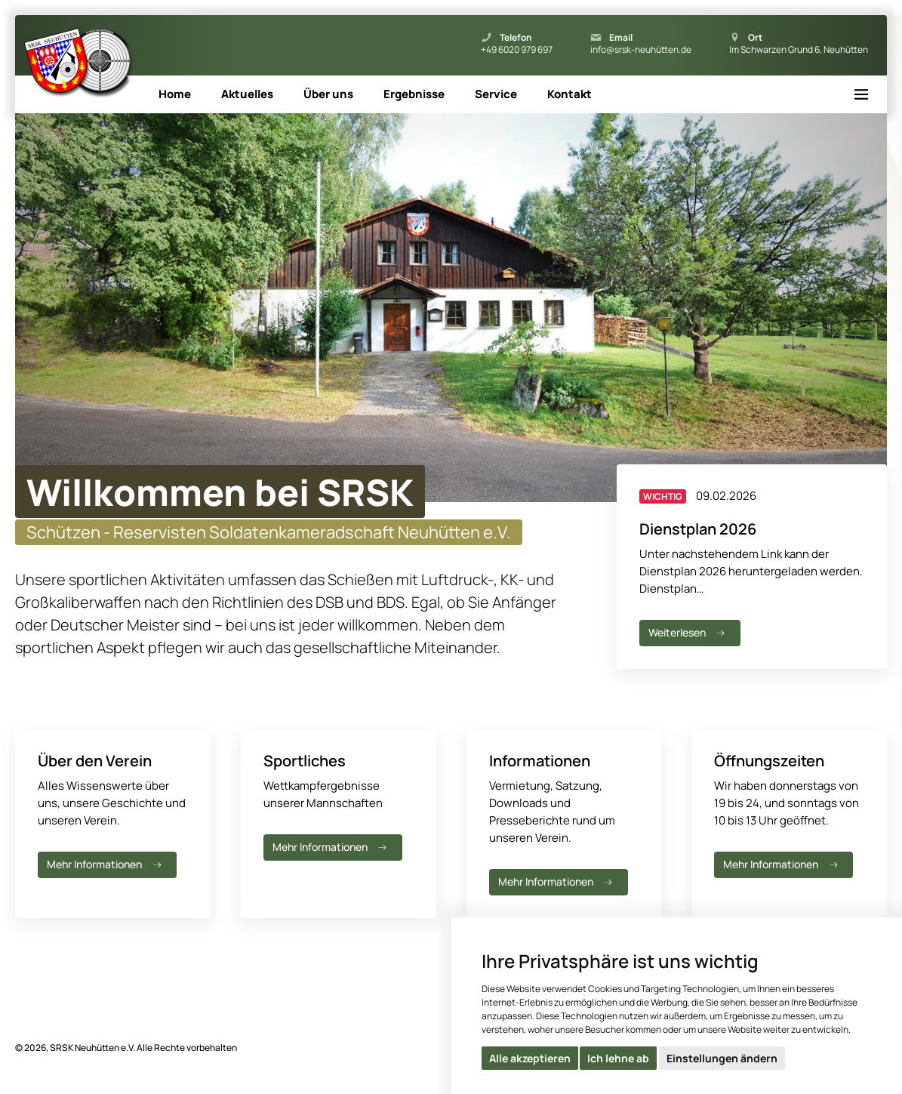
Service (496, 94)
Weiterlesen (688, 632)
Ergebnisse (414, 94)
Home (175, 94)
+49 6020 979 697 (517, 50)
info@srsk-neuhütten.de (640, 50)
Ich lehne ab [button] (618, 1058)
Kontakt (569, 94)
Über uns (328, 94)
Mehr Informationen (106, 864)
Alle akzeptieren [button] (530, 1058)
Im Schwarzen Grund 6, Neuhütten (798, 50)
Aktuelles (247, 94)
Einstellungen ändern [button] (721, 1058)
